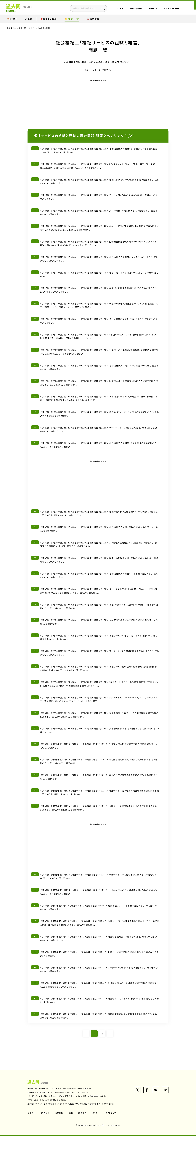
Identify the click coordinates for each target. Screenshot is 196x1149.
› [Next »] (110, 1046)
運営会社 (32, 1126)
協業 (71, 1126)
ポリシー (96, 1126)
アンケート (116, 8)
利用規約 (83, 1126)
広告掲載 (45, 1126)
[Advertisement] (98, 102)
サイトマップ (111, 1126)
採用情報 (59, 1126)
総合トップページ (168, 8)
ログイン (150, 8)
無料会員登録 (134, 8)
